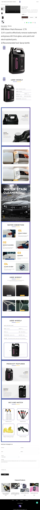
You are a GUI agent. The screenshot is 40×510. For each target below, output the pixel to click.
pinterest (33, 22)
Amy (37, 503)
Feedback (21, 500)
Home (2, 1)
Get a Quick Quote (25, 17)
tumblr (35, 22)
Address (22, 451)
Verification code (3, 469)
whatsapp (31, 22)
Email (2, 451)
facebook (24, 22)
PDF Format (36, 17)
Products (5, 1)
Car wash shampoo (5, 4)
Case (7, 1)
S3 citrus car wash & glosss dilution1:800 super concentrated (5, 493)
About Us (11, 1)
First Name (2, 447)
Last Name (22, 447)
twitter (28, 22)
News (9, 1)
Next (3, 24)
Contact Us (14, 1)
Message (2, 459)
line (26, 22)
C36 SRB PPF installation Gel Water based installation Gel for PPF (15, 493)
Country (2, 455)
